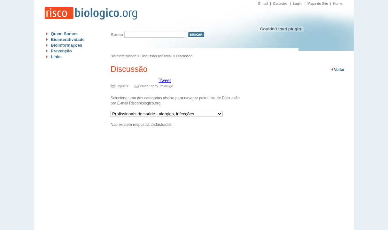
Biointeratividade (67, 39)
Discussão (184, 56)
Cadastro (280, 3)
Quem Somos (64, 33)
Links (56, 56)
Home (337, 3)
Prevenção (61, 51)
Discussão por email (156, 56)
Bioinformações (66, 45)
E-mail (263, 3)
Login (297, 3)
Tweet (165, 80)
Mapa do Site (317, 3)
